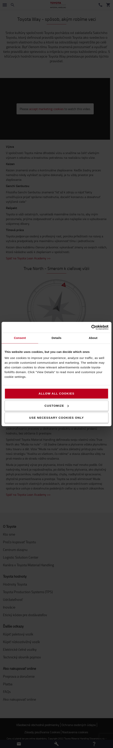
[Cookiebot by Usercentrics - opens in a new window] (91, 327)
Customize (56, 405)
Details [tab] (56, 338)
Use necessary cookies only (56, 417)
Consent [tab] (20, 338)
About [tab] (93, 338)
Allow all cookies (56, 393)
